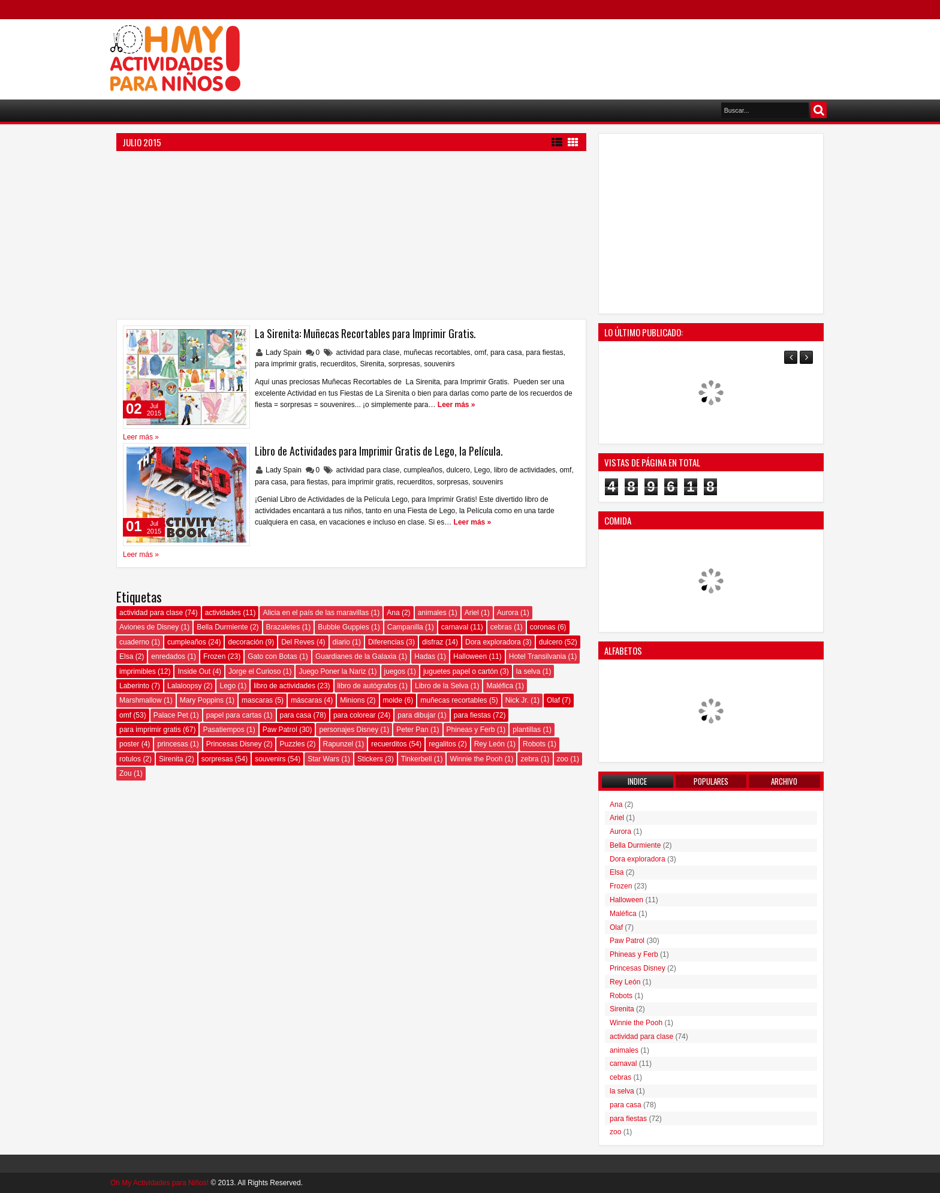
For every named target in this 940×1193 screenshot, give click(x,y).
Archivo (784, 781)
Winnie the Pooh (476, 759)
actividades (223, 612)
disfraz (432, 642)
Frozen (214, 656)
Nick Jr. (517, 700)
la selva (528, 671)
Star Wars (323, 759)
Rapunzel (338, 744)
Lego (482, 470)
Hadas (424, 656)
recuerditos (337, 364)
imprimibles (137, 671)
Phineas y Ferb (471, 729)
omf (480, 352)
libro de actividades (525, 470)
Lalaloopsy (184, 686)
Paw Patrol (280, 729)
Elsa (126, 656)
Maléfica (499, 686)
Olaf (553, 700)
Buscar (819, 110)
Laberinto (134, 686)
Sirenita (372, 364)
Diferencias (386, 642)
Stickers (370, 759)
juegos (394, 671)
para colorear (354, 715)
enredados (168, 656)
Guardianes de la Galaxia (355, 656)
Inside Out (193, 671)
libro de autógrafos (367, 686)
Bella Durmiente (222, 627)
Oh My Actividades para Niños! (159, 1183)
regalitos (442, 744)
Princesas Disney (234, 744)
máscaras (306, 700)
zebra (529, 759)
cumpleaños (422, 470)
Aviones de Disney (149, 627)
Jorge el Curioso (254, 671)
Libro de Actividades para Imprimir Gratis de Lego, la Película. (379, 451)
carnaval (454, 627)
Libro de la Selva (441, 686)
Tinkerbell (416, 759)
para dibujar (416, 715)
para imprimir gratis (286, 364)
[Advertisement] (611, 55)
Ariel (472, 612)
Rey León (489, 744)
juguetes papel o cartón (460, 671)
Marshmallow (140, 700)
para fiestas (544, 352)
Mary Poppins (202, 700)
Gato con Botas (272, 656)
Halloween (470, 656)
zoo (562, 759)
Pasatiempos (223, 729)
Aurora (508, 612)
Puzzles (292, 744)
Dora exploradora (493, 642)
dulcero (458, 470)
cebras (501, 627)
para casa (506, 352)
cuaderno (134, 642)
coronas (543, 627)
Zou (125, 773)
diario (341, 642)
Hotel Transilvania (537, 656)
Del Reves (297, 642)
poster (129, 744)
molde (393, 700)
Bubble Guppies (343, 627)
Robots (534, 744)
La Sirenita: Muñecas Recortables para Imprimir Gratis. (365, 333)
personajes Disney (348, 729)
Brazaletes (283, 627)
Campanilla (405, 627)
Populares (711, 781)
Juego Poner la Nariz (332, 671)
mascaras (257, 700)
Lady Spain (284, 352)
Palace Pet (170, 715)
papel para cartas (234, 715)
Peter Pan (412, 729)
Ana (393, 612)
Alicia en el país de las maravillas (316, 612)
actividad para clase (367, 352)
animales (432, 612)
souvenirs (439, 364)
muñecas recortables (436, 352)
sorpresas (404, 364)
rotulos (130, 759)
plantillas (527, 729)
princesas (172, 744)
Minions (352, 700)
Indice (637, 781)
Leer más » (456, 404)
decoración (245, 642)
